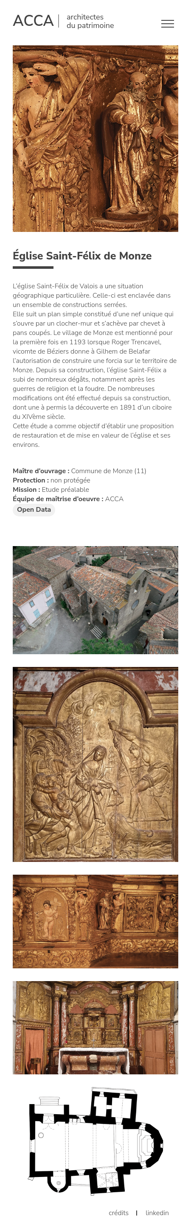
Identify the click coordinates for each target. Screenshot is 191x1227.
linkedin (157, 1213)
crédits (119, 1213)
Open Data (34, 509)
